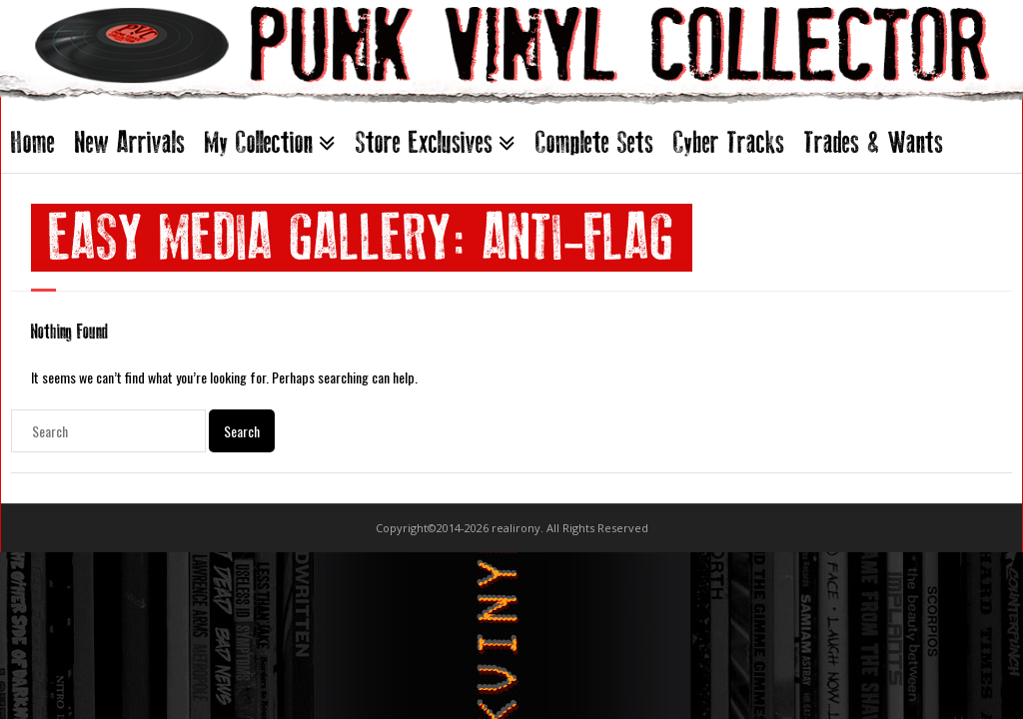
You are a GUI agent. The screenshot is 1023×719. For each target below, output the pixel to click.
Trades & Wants (873, 142)
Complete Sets (594, 142)
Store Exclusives (424, 142)
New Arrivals (130, 142)
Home (33, 142)
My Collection (259, 142)
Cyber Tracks (728, 142)
